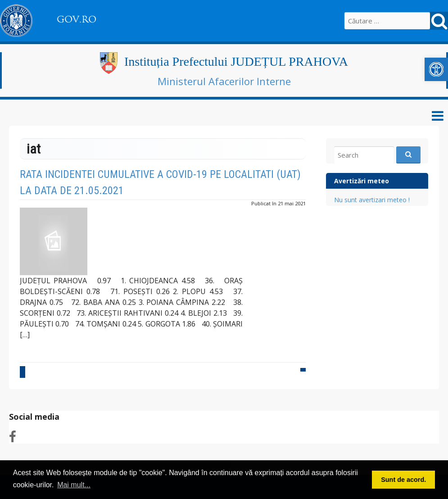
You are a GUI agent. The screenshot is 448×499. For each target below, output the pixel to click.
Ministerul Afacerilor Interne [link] (224, 81)
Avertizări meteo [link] (361, 181)
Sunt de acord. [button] (403, 479)
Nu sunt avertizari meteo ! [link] (372, 199)
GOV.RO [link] (76, 19)
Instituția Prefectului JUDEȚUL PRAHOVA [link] (236, 61)
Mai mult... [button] (74, 485)
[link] (436, 69)
